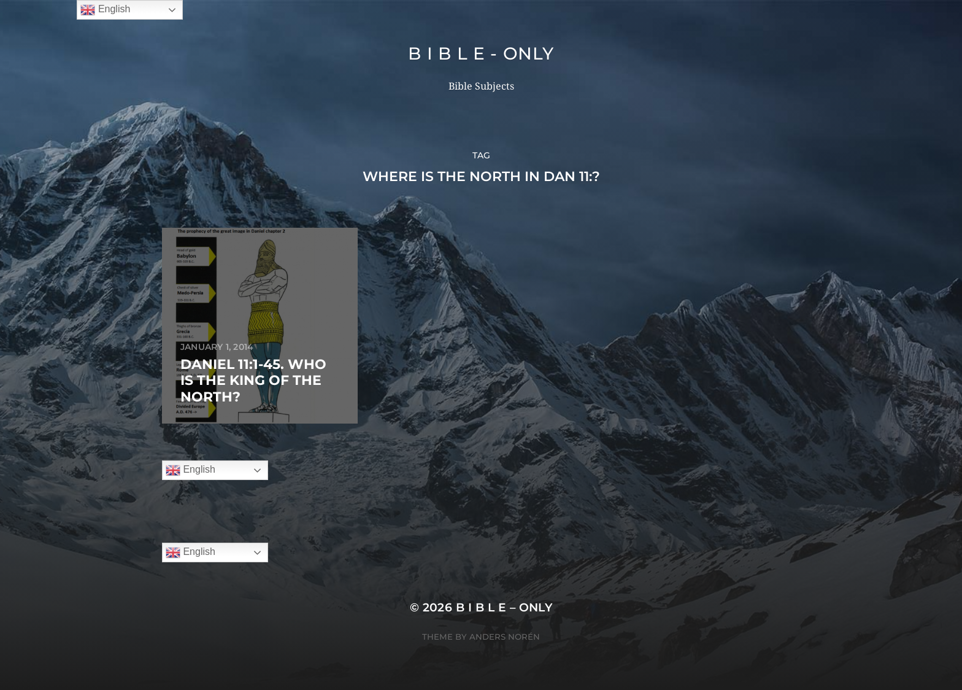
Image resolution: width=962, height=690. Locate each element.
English (190, 470)
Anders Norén (504, 637)
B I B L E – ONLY (504, 607)
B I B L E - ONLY (480, 53)
